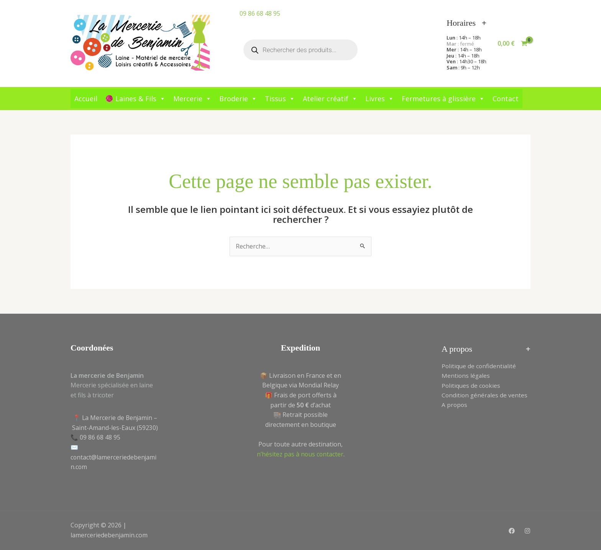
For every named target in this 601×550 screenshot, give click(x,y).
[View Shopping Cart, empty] (512, 43)
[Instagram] (527, 531)
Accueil (85, 98)
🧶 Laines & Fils (135, 98)
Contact (506, 98)
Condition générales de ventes (485, 395)
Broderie (238, 98)
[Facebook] (512, 531)
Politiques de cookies (472, 385)
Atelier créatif (330, 98)
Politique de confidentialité (479, 366)
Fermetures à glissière (443, 98)
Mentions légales (466, 376)
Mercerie (192, 98)
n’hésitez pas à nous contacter (300, 454)
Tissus (280, 98)
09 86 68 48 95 (260, 13)
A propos (455, 405)
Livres (379, 98)
